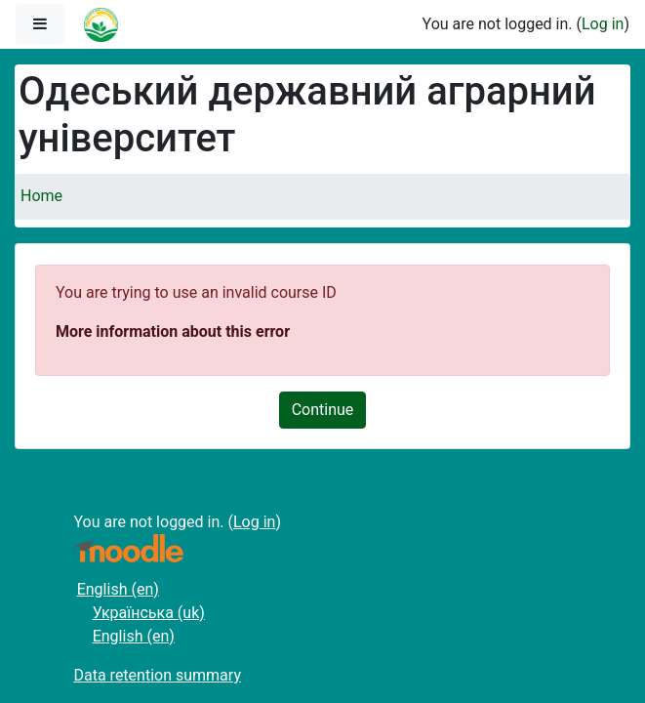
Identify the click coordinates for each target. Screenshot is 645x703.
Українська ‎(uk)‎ (149, 612)
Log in (603, 24)
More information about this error (173, 331)
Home (41, 195)
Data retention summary (157, 675)
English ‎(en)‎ (118, 589)
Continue (323, 409)
